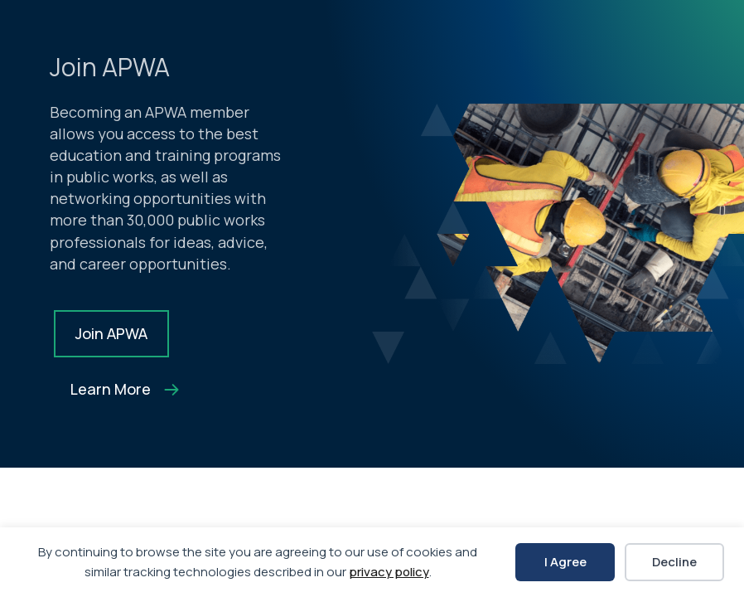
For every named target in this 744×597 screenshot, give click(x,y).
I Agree (565, 561)
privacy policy (389, 571)
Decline (674, 561)
